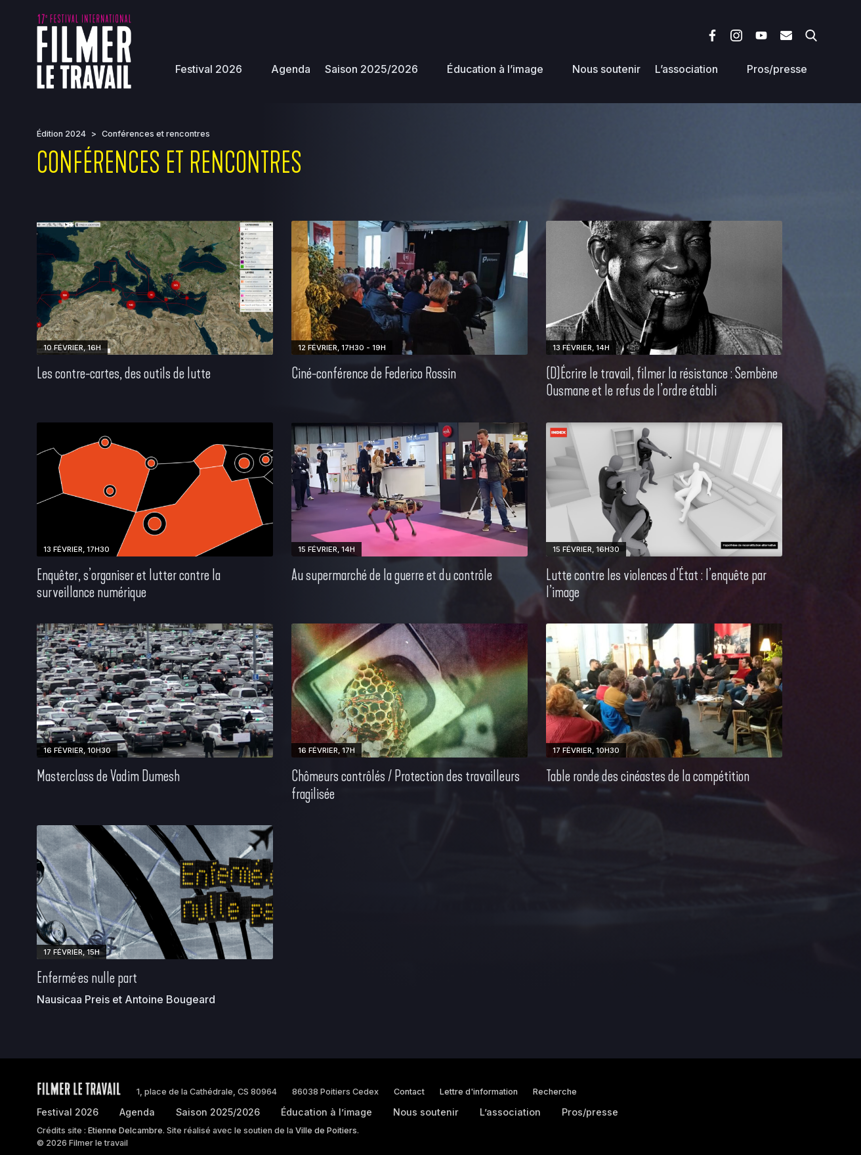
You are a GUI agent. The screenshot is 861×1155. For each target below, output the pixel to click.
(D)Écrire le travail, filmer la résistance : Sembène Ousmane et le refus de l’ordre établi (662, 381)
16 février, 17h (326, 750)
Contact (409, 1092)
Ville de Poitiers (326, 1130)
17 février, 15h (71, 952)
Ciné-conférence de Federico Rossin (373, 373)
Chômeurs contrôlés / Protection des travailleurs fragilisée (405, 784)
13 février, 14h (581, 347)
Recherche (555, 1092)
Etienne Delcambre (125, 1130)
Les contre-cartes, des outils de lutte (124, 373)
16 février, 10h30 (77, 750)
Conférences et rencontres (156, 134)
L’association (686, 69)
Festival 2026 (208, 69)
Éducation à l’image (495, 69)
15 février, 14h (326, 549)
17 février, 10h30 (586, 750)
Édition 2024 (61, 134)
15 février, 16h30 (586, 549)
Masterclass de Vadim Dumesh (108, 776)
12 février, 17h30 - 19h (342, 347)
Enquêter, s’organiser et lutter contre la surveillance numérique (128, 583)
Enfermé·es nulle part (87, 977)
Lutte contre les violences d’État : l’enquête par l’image (656, 583)
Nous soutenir (606, 69)
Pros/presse (777, 69)
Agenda (290, 69)
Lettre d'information (479, 1092)
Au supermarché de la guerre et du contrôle (391, 575)
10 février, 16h (72, 347)
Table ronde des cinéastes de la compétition (647, 776)
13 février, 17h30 (76, 549)
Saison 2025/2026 (371, 69)
